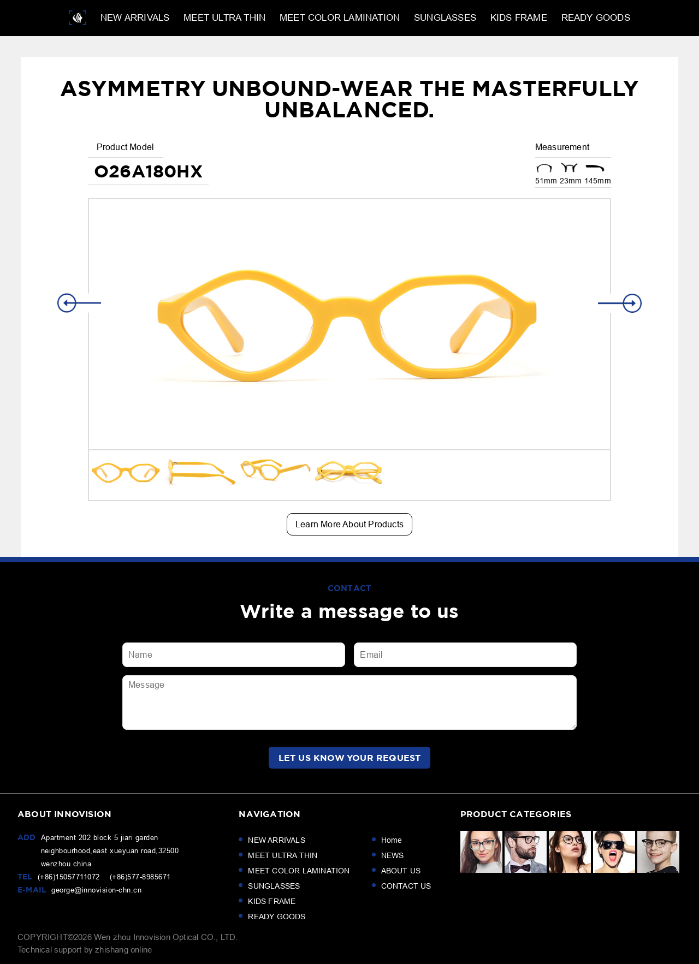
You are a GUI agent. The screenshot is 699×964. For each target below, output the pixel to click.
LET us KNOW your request (350, 758)
